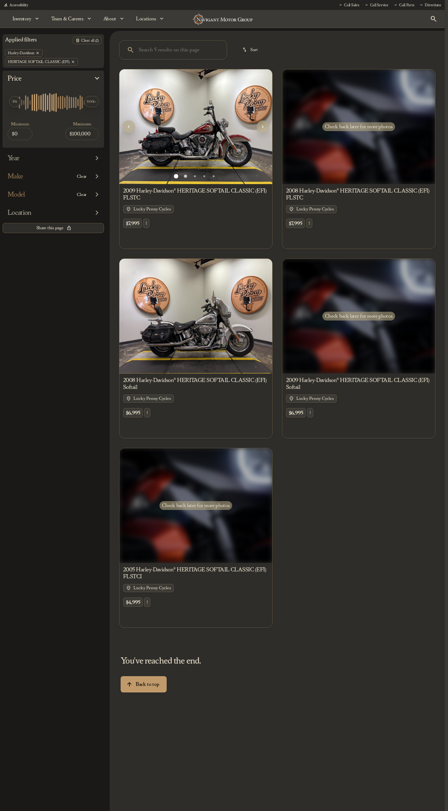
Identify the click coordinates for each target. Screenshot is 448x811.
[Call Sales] (349, 5)
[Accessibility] (16, 5)
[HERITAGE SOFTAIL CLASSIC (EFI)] (41, 62)
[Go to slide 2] (185, 176)
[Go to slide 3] (195, 176)
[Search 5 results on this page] (173, 50)
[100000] (82, 134)
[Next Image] (263, 126)
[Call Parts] (404, 5)
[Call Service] (376, 5)
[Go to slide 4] (204, 176)
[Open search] (434, 19)
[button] (130, 126)
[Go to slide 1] (176, 176)
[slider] (14, 101)
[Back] (87, 40)
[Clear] (81, 177)
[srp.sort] (250, 50)
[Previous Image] (128, 126)
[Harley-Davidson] (24, 53)
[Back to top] (144, 684)
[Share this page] (53, 228)
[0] (20, 134)
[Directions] (430, 5)
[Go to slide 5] (213, 176)
